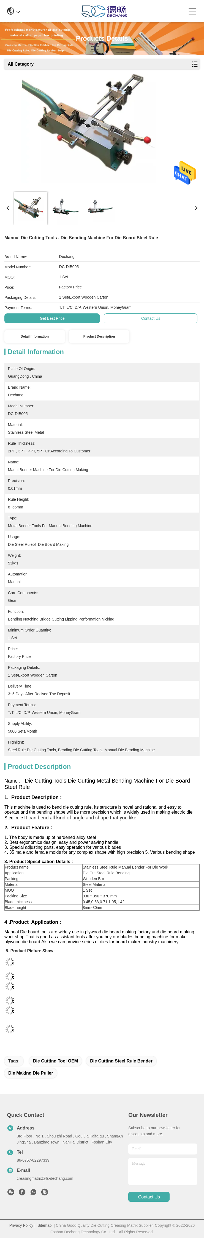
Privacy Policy (21, 1225)
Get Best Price (52, 318)
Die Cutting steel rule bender (121, 1061)
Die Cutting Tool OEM (55, 1061)
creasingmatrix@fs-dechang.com (45, 1178)
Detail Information (35, 336)
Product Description (99, 336)
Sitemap (44, 1225)
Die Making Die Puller (30, 1073)
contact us (149, 1197)
